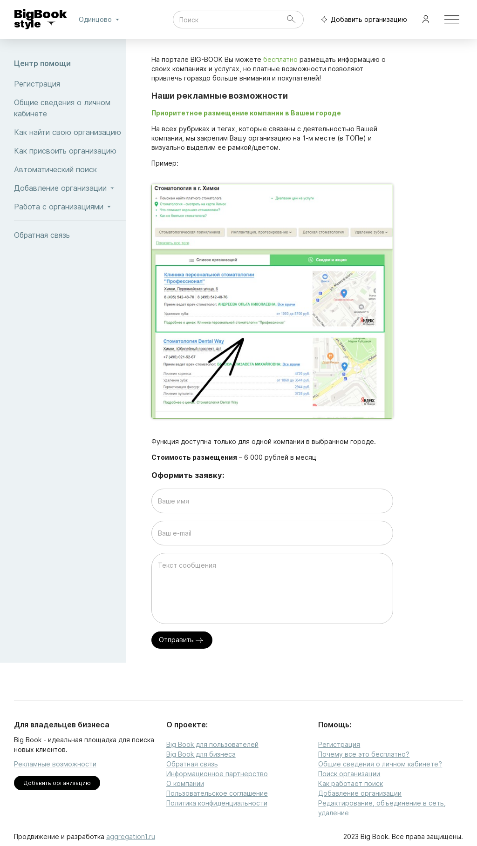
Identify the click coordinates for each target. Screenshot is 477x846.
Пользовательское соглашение (217, 793)
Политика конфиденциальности (216, 803)
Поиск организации (349, 774)
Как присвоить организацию (70, 150)
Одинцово (100, 20)
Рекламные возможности (55, 764)
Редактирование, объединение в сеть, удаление (382, 808)
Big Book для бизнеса (201, 754)
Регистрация (70, 83)
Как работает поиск (350, 783)
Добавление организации (360, 793)
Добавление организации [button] (70, 188)
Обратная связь (70, 235)
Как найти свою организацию (70, 132)
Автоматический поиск (70, 169)
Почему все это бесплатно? (363, 754)
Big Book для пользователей (212, 744)
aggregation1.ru (130, 836)
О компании (185, 783)
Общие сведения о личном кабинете (70, 108)
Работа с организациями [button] (70, 206)
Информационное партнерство (217, 774)
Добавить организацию (362, 19)
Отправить (181, 640)
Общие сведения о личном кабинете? (380, 764)
